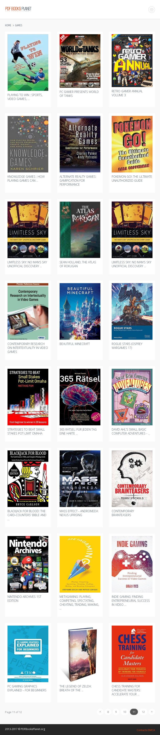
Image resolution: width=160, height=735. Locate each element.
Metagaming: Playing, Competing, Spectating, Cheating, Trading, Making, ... (79, 603)
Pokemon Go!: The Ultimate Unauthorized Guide (132, 178)
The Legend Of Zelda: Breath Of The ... (75, 688)
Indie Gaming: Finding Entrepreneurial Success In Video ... (131, 601)
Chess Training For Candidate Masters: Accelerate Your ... (126, 690)
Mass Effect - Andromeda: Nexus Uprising (79, 513)
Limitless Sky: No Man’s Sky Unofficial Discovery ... (27, 264)
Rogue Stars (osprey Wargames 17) (127, 346)
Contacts (142, 730)
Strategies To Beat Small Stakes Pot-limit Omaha (26, 431)
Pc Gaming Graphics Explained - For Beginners (27, 688)
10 (124, 712)
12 (143, 712)
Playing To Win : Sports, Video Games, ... (25, 97)
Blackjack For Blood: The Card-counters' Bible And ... (27, 515)
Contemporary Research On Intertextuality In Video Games (28, 348)
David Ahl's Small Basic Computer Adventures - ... (131, 431)
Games (18, 25)
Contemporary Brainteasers (123, 513)
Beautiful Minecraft (75, 344)
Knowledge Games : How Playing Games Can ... (26, 178)
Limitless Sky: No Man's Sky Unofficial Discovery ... (131, 264)
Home (8, 25)
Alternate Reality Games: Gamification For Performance (78, 180)
